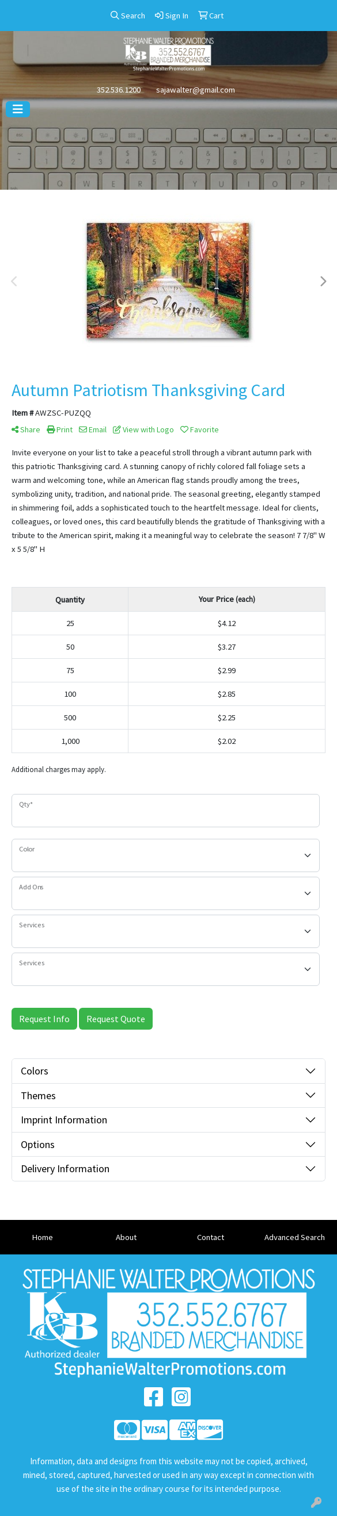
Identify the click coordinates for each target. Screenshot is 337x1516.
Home (42, 1237)
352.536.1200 (119, 90)
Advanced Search (294, 1237)
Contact (210, 1237)
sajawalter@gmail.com (195, 90)
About (126, 1237)
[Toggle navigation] (18, 109)
